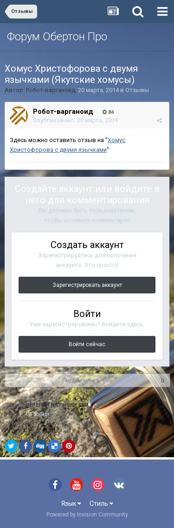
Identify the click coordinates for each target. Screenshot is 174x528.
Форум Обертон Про (57, 36)
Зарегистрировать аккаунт (87, 285)
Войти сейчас (87, 344)
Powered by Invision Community (87, 514)
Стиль (101, 503)
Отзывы (137, 90)
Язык (71, 503)
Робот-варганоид (50, 90)
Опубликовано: (75, 120)
